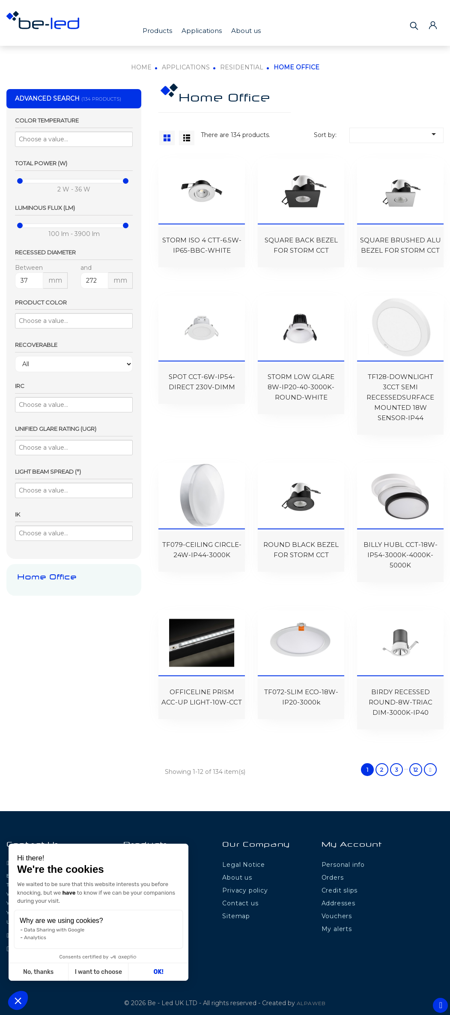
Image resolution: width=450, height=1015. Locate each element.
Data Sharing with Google (54, 930)
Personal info (343, 857)
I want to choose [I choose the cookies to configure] (98, 972)
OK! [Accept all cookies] (159, 972)
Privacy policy (245, 883)
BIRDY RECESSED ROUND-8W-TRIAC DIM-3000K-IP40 (400, 694)
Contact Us (33, 837)
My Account (352, 837)
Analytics (35, 937)
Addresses (338, 895)
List (186, 138)
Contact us (240, 895)
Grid (167, 138)
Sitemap (236, 908)
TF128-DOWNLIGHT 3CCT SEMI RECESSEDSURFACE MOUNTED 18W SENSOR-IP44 (400, 393)
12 (415, 761)
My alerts (337, 921)
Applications (202, 31)
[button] (18, 1000)
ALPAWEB (311, 995)
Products (157, 31)
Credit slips (340, 883)
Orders (333, 870)
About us (246, 31)
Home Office (47, 577)
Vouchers (337, 908)
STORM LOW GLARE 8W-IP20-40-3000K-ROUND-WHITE (301, 383)
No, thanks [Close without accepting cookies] (38, 972)
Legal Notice (243, 857)
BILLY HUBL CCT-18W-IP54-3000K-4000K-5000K (401, 549)
